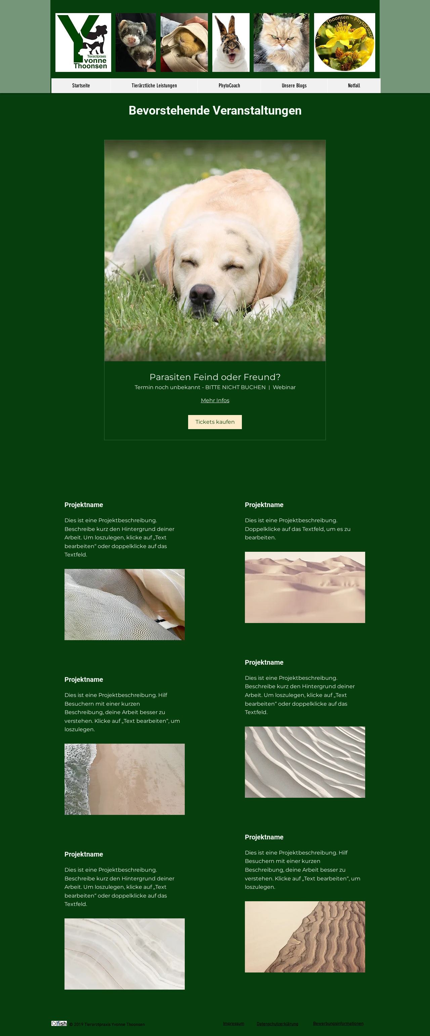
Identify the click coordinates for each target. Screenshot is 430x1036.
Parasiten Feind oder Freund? (215, 377)
